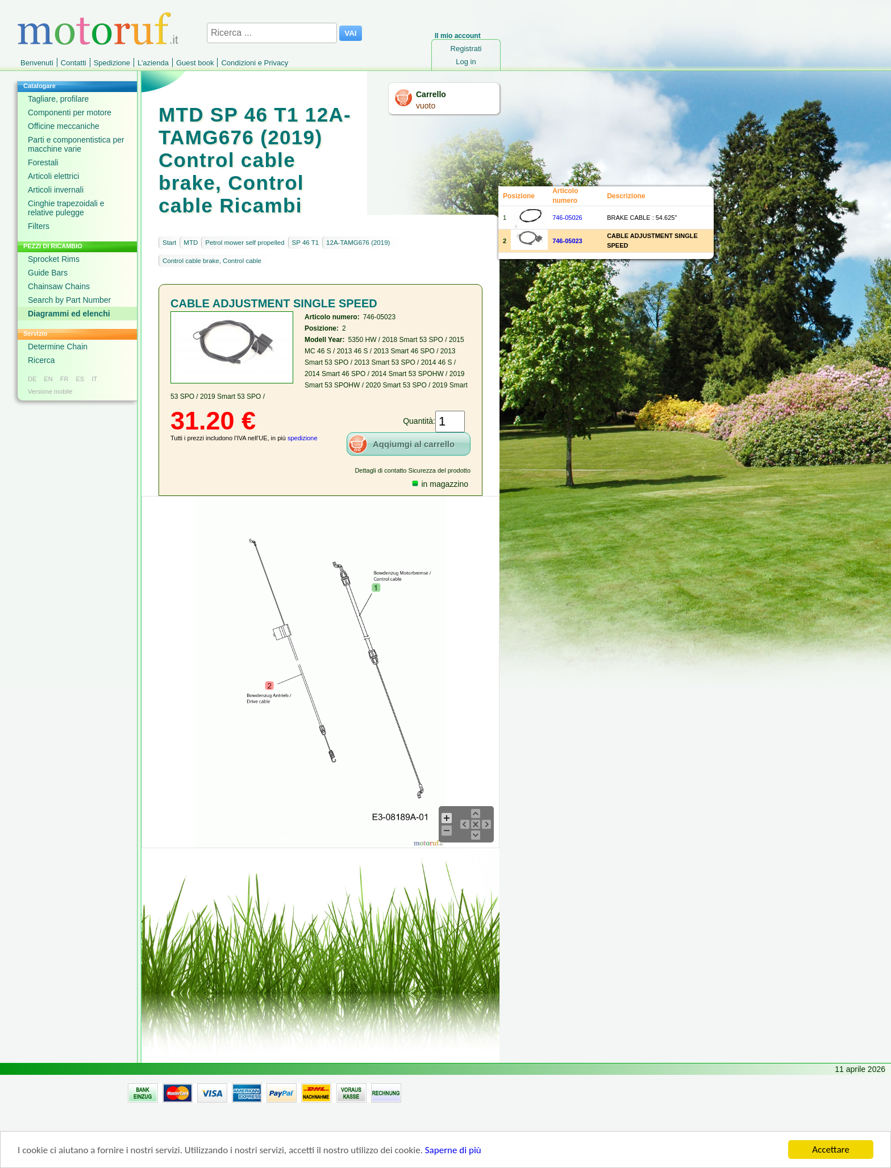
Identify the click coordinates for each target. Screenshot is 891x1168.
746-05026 (567, 217)
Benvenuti (36, 63)
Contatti (73, 63)
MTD (191, 242)
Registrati (466, 48)
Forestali (43, 162)
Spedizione (112, 63)
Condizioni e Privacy (254, 63)
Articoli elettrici (53, 176)
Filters (38, 226)
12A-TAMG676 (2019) (358, 242)
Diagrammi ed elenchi (69, 313)
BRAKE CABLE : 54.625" (642, 217)
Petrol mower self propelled (244, 242)
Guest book (195, 63)
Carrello (431, 94)
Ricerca (41, 360)
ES (80, 379)
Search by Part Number (69, 299)
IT (94, 379)
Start (169, 242)
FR (64, 379)
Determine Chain (58, 346)
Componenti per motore (69, 112)
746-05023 (567, 240)
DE (32, 379)
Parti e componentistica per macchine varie (76, 144)
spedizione (303, 438)
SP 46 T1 (305, 242)
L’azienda (153, 63)
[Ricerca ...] (272, 33)
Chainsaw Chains (59, 286)
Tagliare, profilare (58, 98)
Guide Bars (48, 272)
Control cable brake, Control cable (212, 260)
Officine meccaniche (63, 126)
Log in (466, 61)
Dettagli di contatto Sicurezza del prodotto (413, 470)
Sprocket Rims (54, 259)
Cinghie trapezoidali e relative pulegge (66, 208)
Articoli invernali (56, 189)
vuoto (425, 105)
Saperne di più (453, 1151)
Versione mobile (50, 391)
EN (48, 379)
